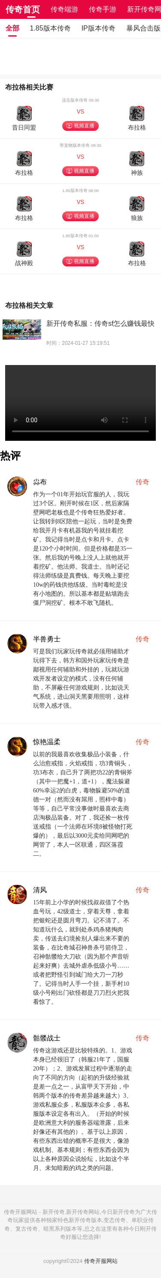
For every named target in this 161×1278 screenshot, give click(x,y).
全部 (12, 28)
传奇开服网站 (101, 1261)
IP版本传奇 (98, 28)
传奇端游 (64, 9)
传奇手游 (102, 9)
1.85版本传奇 (50, 28)
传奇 (142, 482)
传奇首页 (23, 9)
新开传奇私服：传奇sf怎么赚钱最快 (100, 323)
